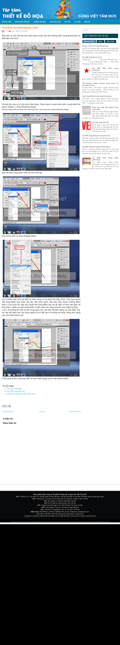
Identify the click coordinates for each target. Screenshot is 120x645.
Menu (100, 41)
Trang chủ (6, 22)
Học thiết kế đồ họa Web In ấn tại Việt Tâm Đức (53, 516)
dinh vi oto (87, 521)
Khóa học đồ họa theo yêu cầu (21, 394)
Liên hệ (87, 22)
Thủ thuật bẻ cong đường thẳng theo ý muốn (20, 28)
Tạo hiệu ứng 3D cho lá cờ (92, 57)
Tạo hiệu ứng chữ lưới (100, 122)
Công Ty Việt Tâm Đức (88, 516)
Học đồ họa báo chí (16, 391)
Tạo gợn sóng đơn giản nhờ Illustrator (96, 147)
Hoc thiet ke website (45, 521)
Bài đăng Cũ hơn (75, 411)
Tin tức (67, 22)
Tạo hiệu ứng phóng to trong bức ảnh (96, 136)
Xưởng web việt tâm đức (32, 521)
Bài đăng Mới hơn (8, 411)
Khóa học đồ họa (22, 22)
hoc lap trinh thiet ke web (69, 521)
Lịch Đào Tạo (55, 22)
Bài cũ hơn (110, 41)
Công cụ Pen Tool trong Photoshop (95, 46)
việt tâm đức (20, 521)
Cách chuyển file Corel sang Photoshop (97, 96)
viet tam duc (94, 521)
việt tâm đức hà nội (103, 521)
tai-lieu (13, 31)
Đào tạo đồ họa (56, 521)
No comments (22, 31)
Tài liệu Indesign (14, 388)
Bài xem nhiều (89, 41)
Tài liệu (77, 22)
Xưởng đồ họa (39, 22)
